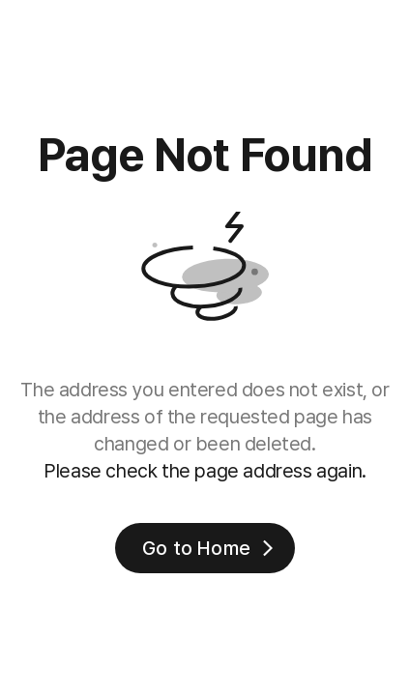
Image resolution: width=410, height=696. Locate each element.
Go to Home (210, 548)
